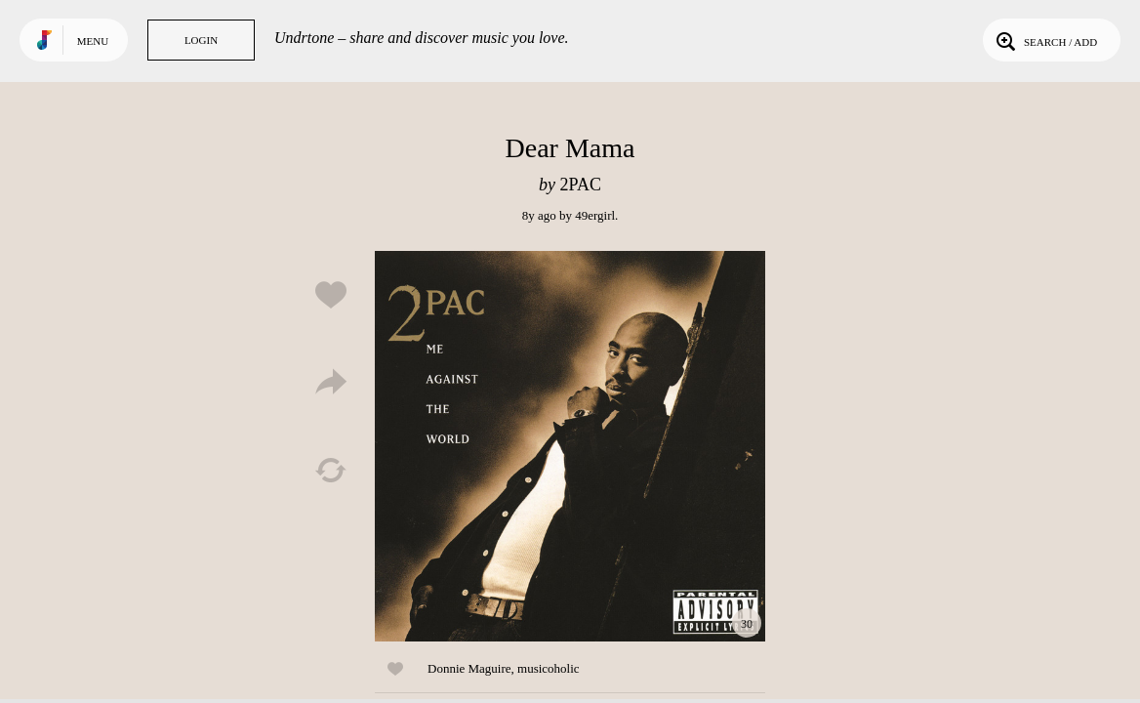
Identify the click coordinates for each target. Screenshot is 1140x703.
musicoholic (548, 668)
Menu (92, 41)
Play (570, 446)
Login (201, 40)
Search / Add (1045, 40)
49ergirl (595, 215)
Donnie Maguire (469, 668)
